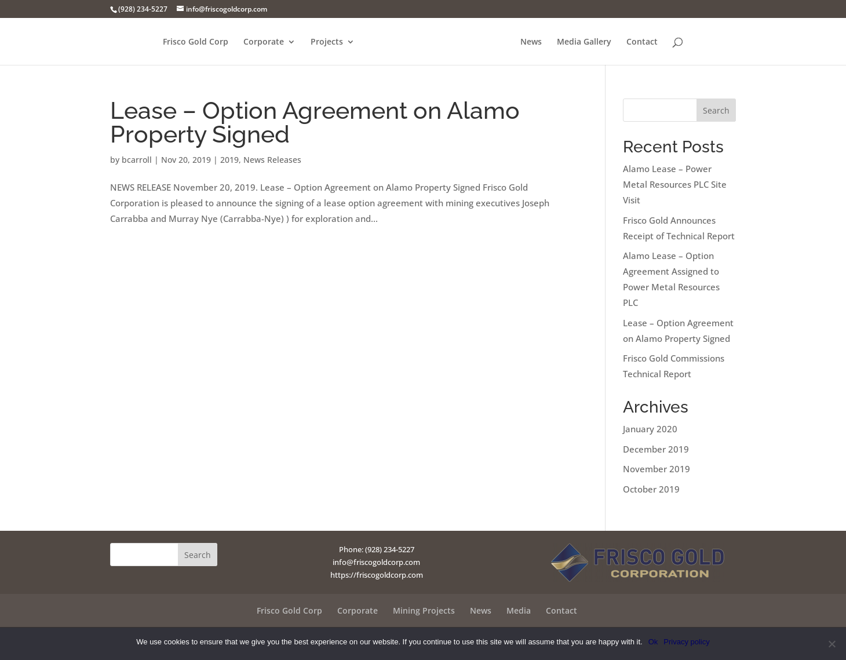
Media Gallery (584, 42)
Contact (642, 42)
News (531, 42)
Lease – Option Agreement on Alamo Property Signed (315, 122)
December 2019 (656, 449)
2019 (229, 159)
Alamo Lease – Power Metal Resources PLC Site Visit (675, 184)
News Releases (272, 159)
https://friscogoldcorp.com (376, 575)
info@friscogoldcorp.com (376, 562)
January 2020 (650, 429)
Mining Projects (424, 610)
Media (518, 610)
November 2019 (656, 469)
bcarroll (137, 159)
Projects (327, 42)
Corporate (263, 42)
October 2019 (651, 489)
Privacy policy (686, 641)
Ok (653, 641)
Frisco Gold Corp (195, 42)
